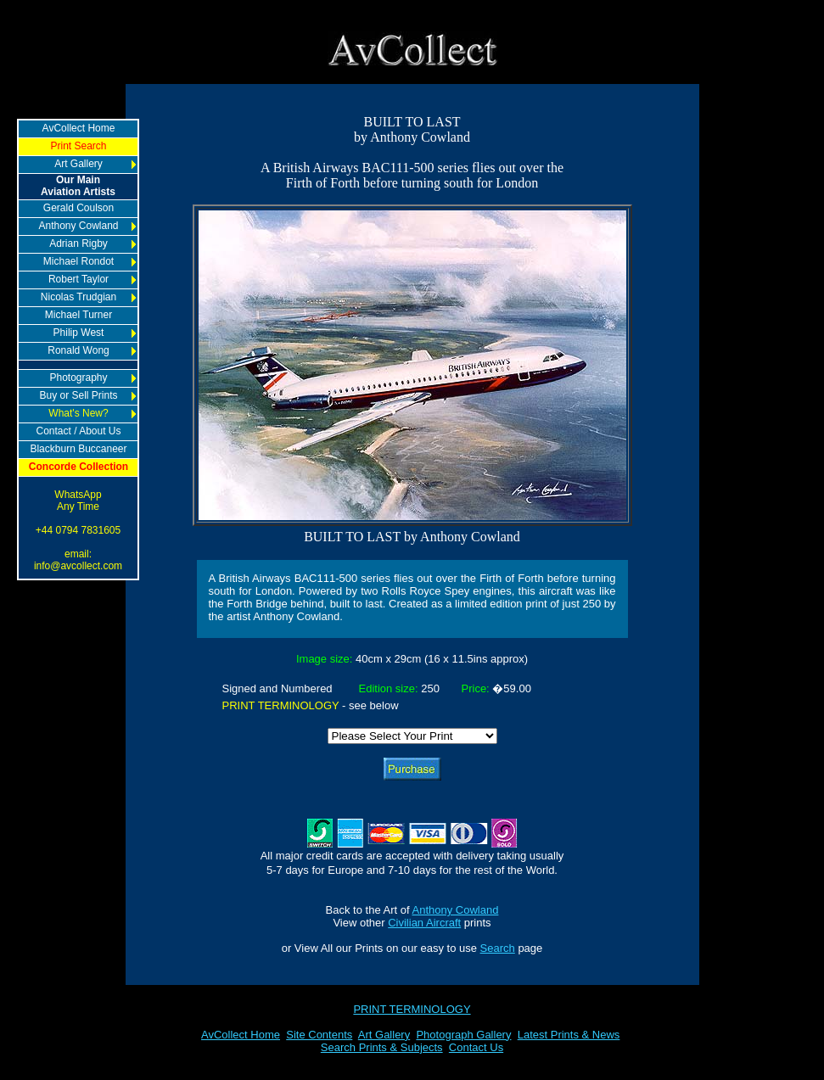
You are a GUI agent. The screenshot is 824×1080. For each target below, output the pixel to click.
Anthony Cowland (455, 910)
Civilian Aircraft (424, 922)
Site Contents (319, 1034)
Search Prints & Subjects (382, 1047)
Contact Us (476, 1047)
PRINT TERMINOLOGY (411, 1009)
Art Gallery (384, 1034)
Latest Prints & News (569, 1034)
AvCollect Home (240, 1034)
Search (497, 948)
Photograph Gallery (463, 1034)
